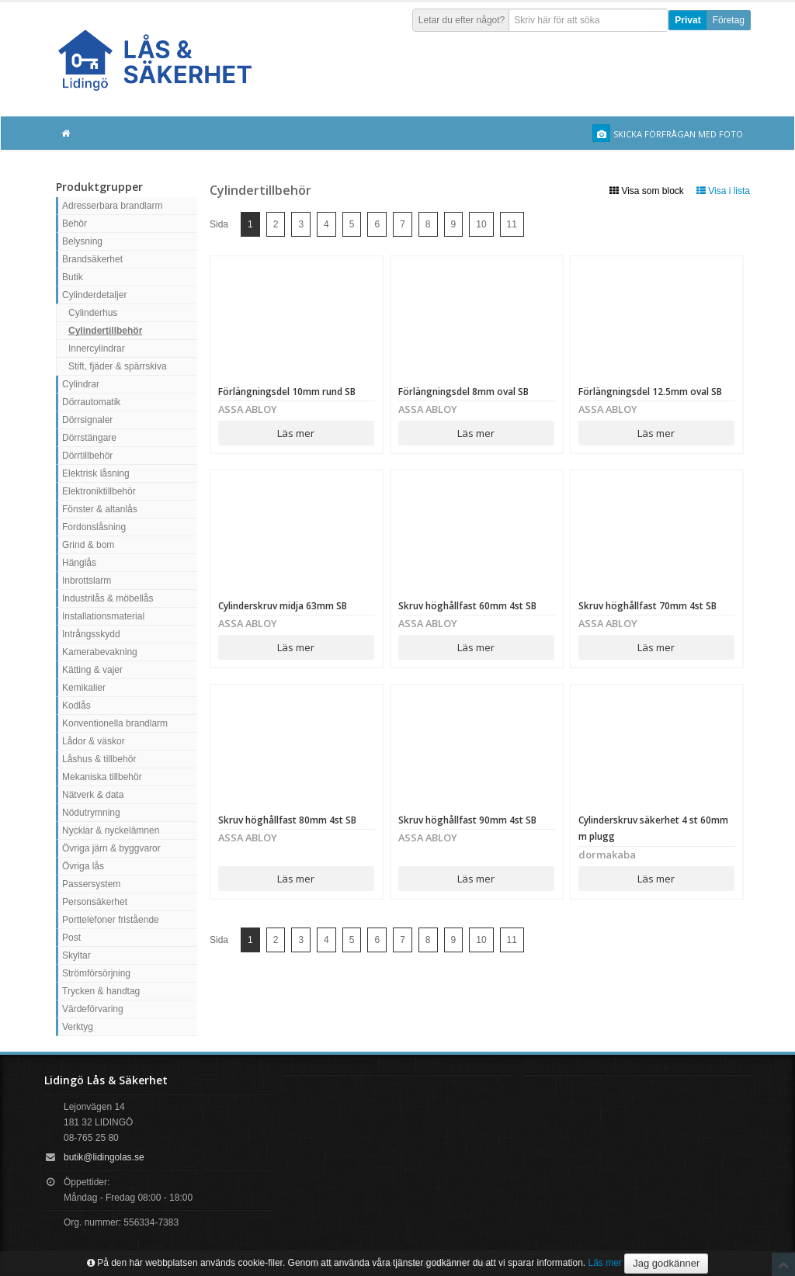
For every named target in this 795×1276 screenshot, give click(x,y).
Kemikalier (84, 687)
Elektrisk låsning (96, 473)
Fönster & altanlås (99, 509)
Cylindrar (80, 384)
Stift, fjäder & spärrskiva (117, 366)
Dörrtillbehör (87, 455)
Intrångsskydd (91, 634)
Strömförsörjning (96, 973)
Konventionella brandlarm (115, 723)
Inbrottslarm (86, 580)
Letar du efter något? (461, 20)
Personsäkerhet (94, 901)
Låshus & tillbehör (99, 759)
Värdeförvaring (92, 1009)
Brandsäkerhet (92, 259)
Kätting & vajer (92, 669)
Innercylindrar (96, 348)
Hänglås (79, 562)
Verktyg (77, 1026)
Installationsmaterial (103, 616)
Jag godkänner (666, 1263)
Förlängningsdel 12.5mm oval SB (650, 391)
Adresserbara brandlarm (112, 205)
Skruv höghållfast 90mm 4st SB (467, 820)
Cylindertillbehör (105, 330)
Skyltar (76, 955)
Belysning (82, 241)
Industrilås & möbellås (107, 598)
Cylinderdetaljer (94, 295)
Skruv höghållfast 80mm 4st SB (287, 820)
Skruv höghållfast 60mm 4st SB (467, 605)
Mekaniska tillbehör (102, 776)
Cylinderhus (92, 312)
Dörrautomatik (91, 402)
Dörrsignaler (87, 419)
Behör (74, 223)
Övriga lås (83, 866)
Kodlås (76, 705)
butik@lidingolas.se (104, 1157)
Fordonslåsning (94, 527)
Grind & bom (88, 544)
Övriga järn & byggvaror (111, 848)
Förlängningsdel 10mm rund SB (287, 391)
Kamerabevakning (99, 652)
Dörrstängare (89, 437)
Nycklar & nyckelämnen (110, 830)
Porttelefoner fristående (110, 919)
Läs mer (295, 433)
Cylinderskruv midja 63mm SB (282, 605)
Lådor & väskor (93, 741)
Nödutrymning (91, 812)
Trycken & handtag (101, 991)
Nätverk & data (92, 794)
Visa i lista (723, 190)
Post (71, 937)
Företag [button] (729, 20)
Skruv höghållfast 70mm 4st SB (647, 605)
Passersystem (91, 884)
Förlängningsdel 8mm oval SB (463, 391)
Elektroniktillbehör (99, 491)
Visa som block (646, 190)
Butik (72, 277)
